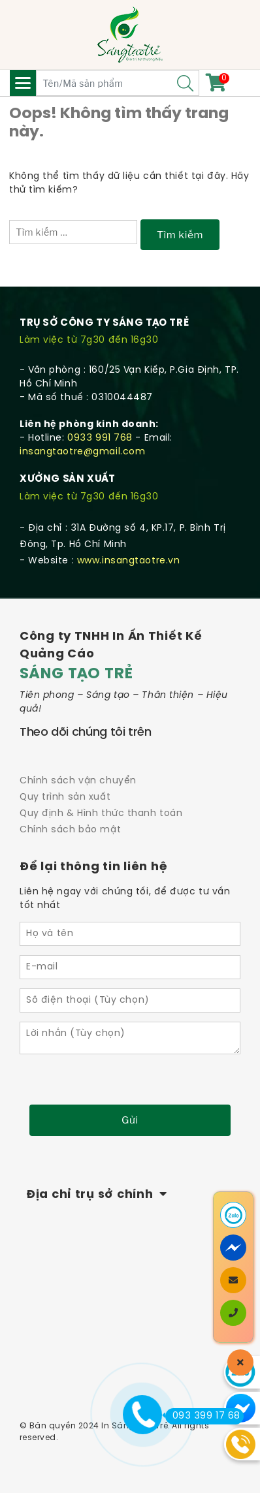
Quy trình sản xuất (65, 797)
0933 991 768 (100, 438)
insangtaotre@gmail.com (82, 452)
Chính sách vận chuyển (78, 781)
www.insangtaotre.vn (128, 561)
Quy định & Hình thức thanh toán (101, 814)
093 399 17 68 (202, 1416)
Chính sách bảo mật (70, 830)
